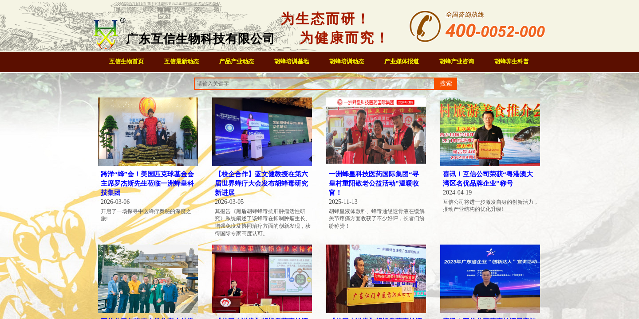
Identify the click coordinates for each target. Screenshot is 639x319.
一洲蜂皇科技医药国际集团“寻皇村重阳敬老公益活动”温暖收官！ (374, 183)
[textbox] (314, 84)
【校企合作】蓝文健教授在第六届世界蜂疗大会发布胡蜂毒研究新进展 (261, 183)
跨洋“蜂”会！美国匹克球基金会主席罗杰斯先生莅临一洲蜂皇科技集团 (147, 183)
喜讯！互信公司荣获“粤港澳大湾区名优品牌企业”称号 (488, 179)
